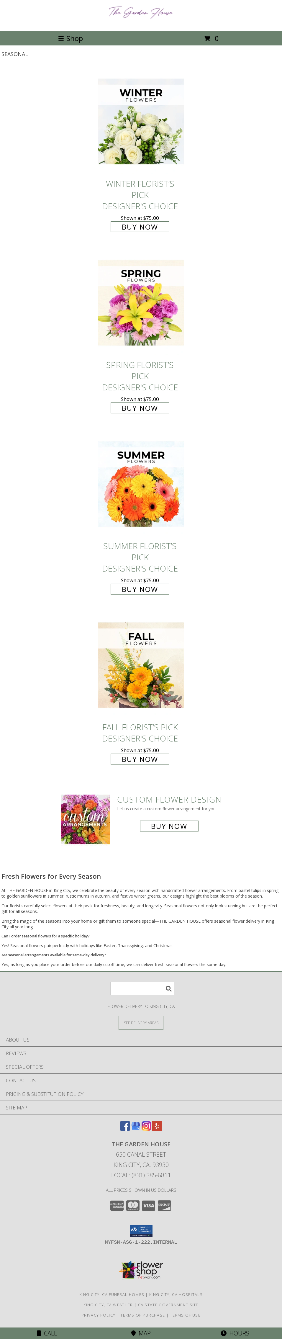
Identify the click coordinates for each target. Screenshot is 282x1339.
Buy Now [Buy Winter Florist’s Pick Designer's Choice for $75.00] (140, 227)
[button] (141, 1231)
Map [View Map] (141, 1333)
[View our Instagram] (146, 1128)
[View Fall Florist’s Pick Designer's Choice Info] (141, 665)
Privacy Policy (98, 1315)
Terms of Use (185, 1315)
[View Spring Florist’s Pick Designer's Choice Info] (141, 303)
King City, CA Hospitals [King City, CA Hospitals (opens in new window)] (176, 1294)
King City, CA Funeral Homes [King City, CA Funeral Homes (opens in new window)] (111, 1294)
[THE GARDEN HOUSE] (141, 22)
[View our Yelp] (157, 1128)
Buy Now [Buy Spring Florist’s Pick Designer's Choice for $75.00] (140, 408)
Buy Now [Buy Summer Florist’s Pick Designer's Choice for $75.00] (140, 589)
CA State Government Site (168, 1304)
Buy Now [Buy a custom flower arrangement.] (169, 826)
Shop (70, 38)
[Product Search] (142, 988)
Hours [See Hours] (235, 1333)
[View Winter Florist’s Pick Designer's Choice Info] (141, 122)
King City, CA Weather (108, 1304)
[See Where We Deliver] (141, 1022)
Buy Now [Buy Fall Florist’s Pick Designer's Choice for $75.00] (140, 759)
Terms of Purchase (142, 1315)
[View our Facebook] (125, 1128)
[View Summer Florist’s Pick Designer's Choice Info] (141, 484)
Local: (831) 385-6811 (141, 1175)
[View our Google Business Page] (135, 1128)
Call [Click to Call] (47, 1333)
